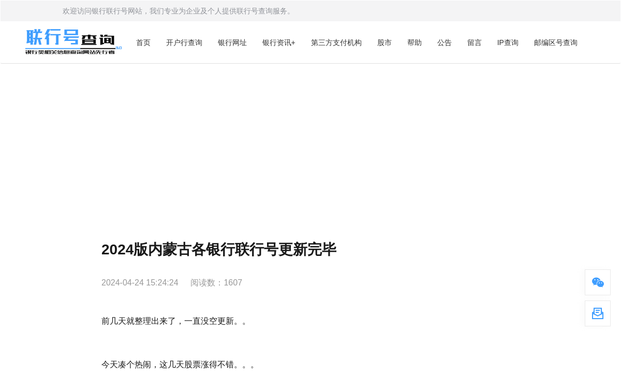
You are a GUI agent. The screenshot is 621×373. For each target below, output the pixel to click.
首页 (143, 42)
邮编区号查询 (556, 42)
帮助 (414, 42)
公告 (444, 42)
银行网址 (232, 42)
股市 (384, 42)
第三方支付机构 (336, 42)
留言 (474, 42)
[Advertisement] (310, 141)
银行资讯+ (278, 42)
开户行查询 (184, 42)
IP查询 (508, 42)
